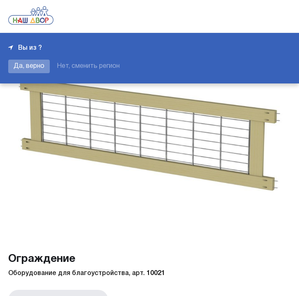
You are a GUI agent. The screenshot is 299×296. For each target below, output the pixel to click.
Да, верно (29, 66)
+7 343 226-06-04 (263, 16)
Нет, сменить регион (88, 66)
